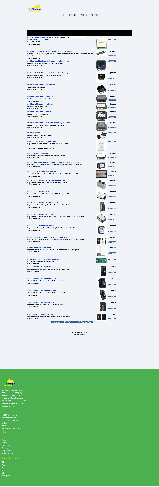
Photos (94, 15)
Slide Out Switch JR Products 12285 (41, 267)
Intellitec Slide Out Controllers (39, 112)
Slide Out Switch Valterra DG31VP (40, 314)
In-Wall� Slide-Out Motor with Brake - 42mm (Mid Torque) (50, 51)
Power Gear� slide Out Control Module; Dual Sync (47, 237)
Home (61, 15)
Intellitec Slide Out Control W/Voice (41, 85)
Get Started (6, 445)
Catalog (72, 15)
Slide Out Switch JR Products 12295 (41, 279)
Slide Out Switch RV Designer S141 (41, 302)
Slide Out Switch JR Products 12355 (41, 290)
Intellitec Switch (33, 133)
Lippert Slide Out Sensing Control (40, 225)
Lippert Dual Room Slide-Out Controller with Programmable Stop (53, 162)
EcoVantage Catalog (38, 37)
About (4, 440)
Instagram (6, 476)
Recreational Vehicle (51, 37)
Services (5, 443)
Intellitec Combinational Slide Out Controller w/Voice (48, 61)
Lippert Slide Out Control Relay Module (42, 202)
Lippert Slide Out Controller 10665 (40, 214)
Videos (84, 15)
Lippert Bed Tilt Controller (37, 153)
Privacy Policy (7, 453)
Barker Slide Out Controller (38, 39)
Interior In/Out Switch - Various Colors (42, 141)
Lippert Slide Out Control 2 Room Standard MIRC (46, 180)
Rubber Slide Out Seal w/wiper (39, 247)
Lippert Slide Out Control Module (40, 191)
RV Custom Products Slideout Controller (43, 259)
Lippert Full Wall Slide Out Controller (41, 171)
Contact (5, 448)
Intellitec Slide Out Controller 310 (40, 104)
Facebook (5, 465)
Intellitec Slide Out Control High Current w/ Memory (47, 73)
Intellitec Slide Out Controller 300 (40, 96)
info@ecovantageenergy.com (13, 428)
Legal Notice (7, 451)
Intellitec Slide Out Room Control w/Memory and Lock (48, 123)
